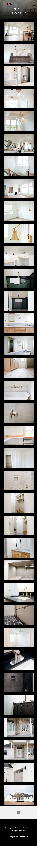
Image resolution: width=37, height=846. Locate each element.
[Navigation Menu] (31, 5)
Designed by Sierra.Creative (18, 837)
